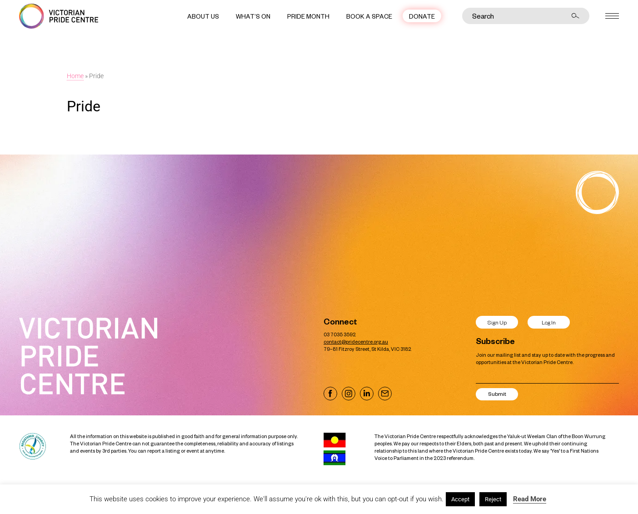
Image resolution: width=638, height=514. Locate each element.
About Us (203, 16)
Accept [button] (460, 499)
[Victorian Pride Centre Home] (58, 16)
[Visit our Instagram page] (348, 393)
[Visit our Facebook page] (330, 393)
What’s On (253, 16)
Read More (529, 499)
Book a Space (369, 16)
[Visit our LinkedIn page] (367, 393)
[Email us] (385, 393)
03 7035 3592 (340, 334)
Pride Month (308, 16)
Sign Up (497, 322)
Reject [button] (493, 499)
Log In (549, 322)
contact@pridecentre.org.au (356, 341)
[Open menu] (612, 16)
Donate (422, 16)
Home (75, 76)
